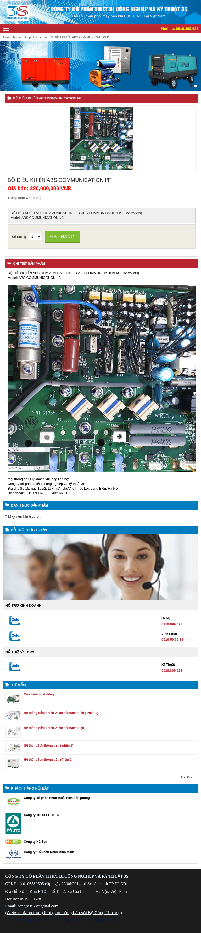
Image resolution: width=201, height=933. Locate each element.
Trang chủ (10, 37)
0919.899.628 (187, 29)
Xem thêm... (188, 777)
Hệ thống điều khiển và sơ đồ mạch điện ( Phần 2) (61, 713)
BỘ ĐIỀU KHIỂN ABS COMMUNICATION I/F (47, 98)
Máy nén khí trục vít (24, 516)
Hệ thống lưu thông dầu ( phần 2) (48, 745)
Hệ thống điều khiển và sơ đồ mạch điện (54, 728)
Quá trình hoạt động (39, 694)
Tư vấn (18, 685)
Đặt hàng (62, 236)
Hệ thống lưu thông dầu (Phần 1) (48, 759)
